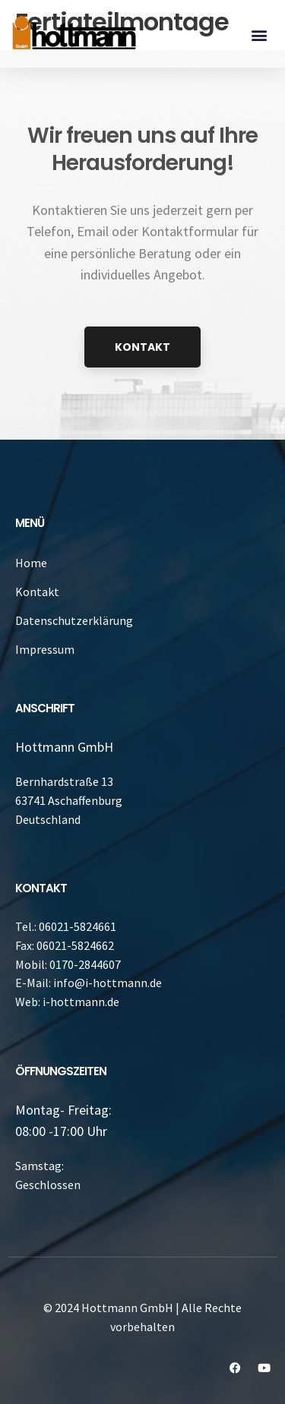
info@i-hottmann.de (107, 982)
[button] (258, 34)
